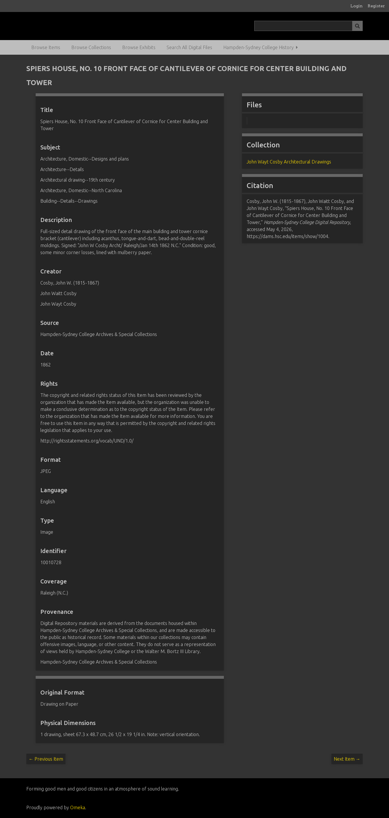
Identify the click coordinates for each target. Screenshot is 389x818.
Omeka (77, 807)
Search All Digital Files (189, 47)
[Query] (308, 26)
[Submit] (357, 26)
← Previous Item (46, 759)
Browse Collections (91, 47)
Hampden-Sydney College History (258, 47)
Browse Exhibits (138, 47)
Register (376, 6)
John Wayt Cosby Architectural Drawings (289, 161)
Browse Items (45, 47)
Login (356, 6)
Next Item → (347, 759)
